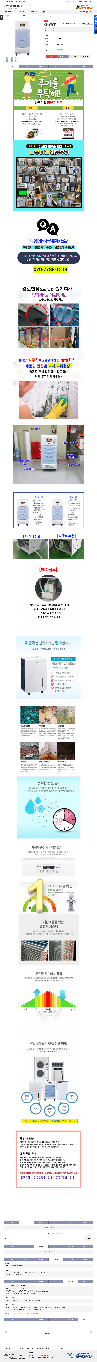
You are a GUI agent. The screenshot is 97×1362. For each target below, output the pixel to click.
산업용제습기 (25, 15)
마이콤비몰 (79, 1)
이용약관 (21, 1348)
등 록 (88, 1238)
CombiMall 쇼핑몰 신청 (57, 1348)
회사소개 (8, 1348)
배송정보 (56, 66)
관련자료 (41, 66)
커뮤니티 (90, 1)
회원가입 (65, 1)
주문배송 (74, 1)
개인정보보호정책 (30, 1348)
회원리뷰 (26, 66)
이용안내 (14, 1348)
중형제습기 (40, 15)
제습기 (9, 15)
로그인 (60, 1)
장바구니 (69, 1)
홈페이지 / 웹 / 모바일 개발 (43, 1348)
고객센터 (85, 1)
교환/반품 (70, 66)
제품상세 (12, 66)
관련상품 (85, 66)
